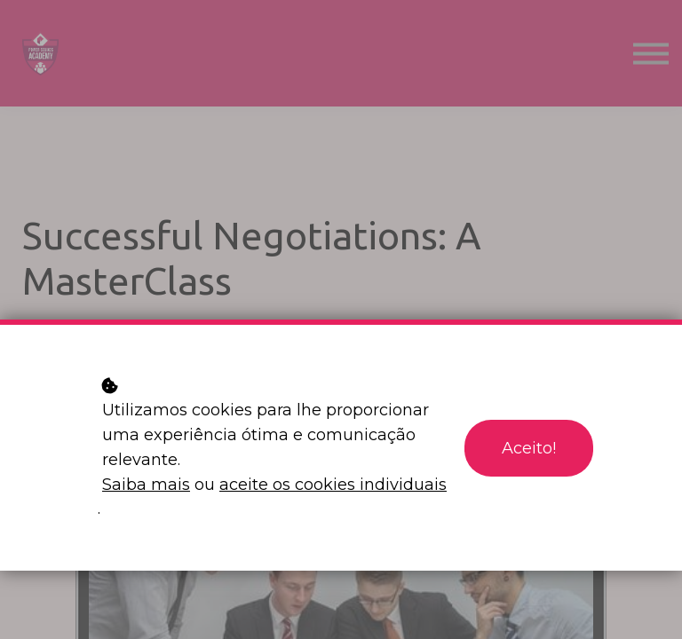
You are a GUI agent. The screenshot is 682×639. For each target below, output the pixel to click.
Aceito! (529, 448)
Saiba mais (146, 484)
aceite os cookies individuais (333, 484)
